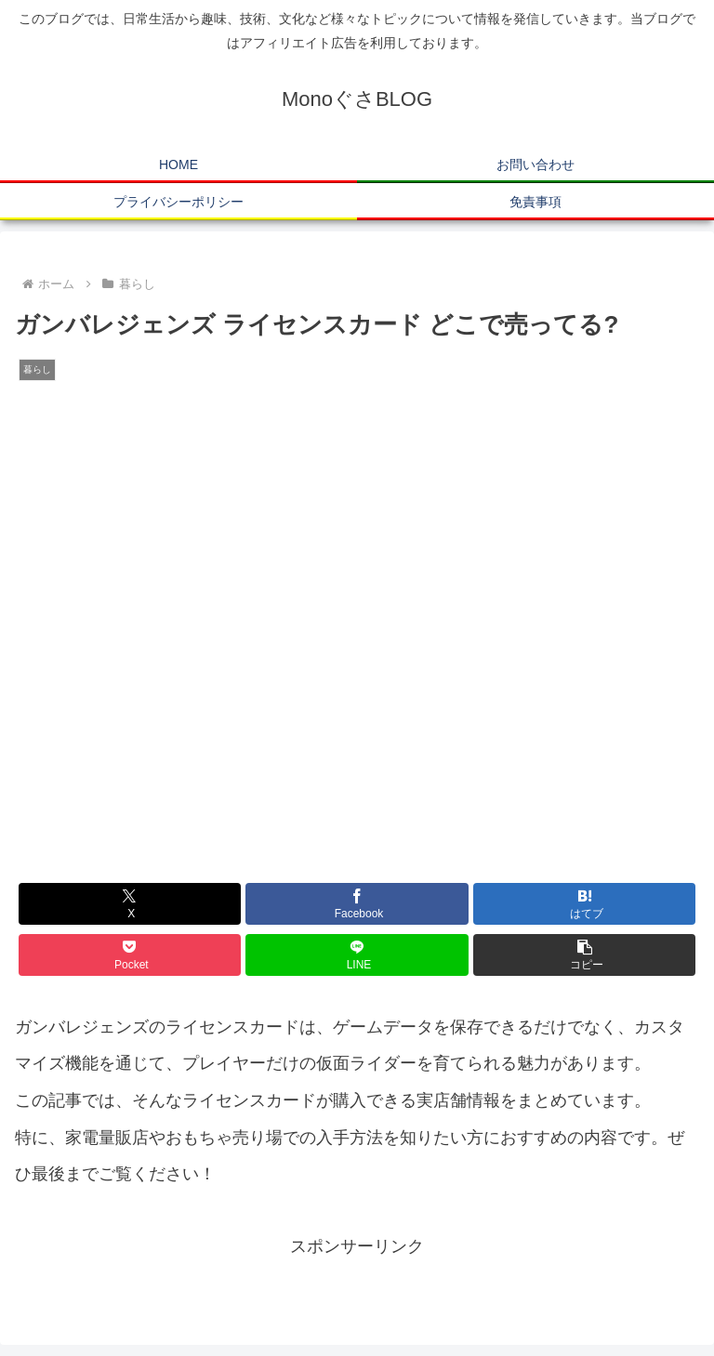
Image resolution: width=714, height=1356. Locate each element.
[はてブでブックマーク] (584, 904)
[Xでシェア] (130, 904)
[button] (584, 955)
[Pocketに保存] (130, 955)
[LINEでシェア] (356, 955)
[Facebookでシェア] (356, 904)
